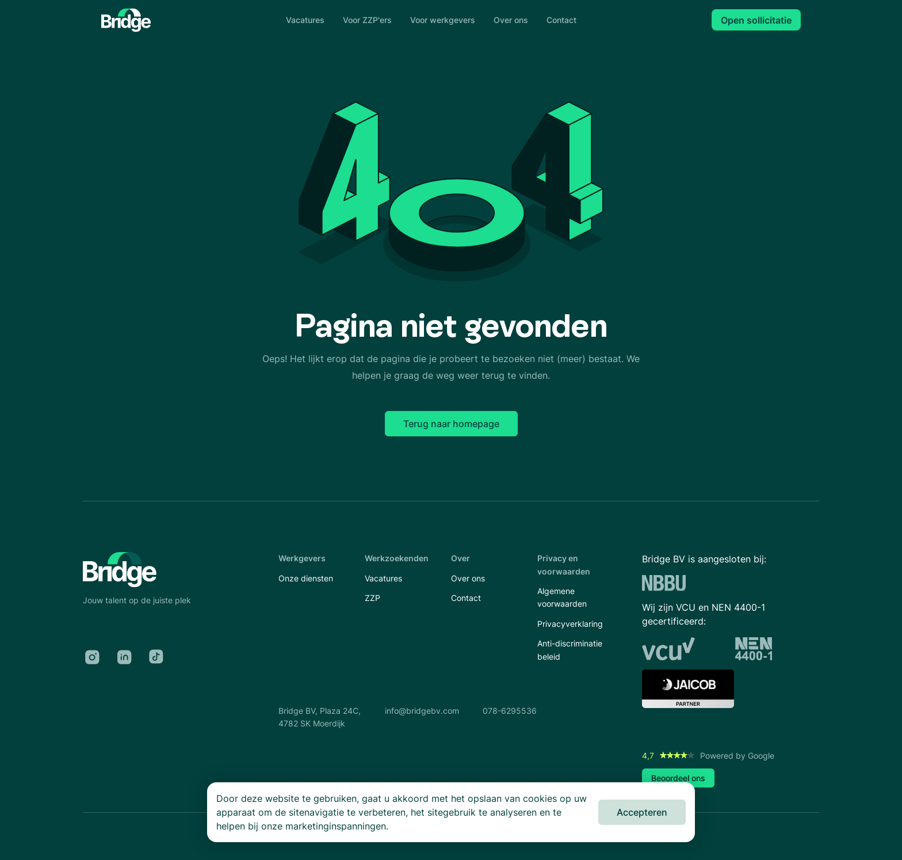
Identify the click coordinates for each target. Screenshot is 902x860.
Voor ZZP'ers (367, 20)
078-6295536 (510, 711)
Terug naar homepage (451, 423)
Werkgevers (302, 558)
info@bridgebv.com (422, 711)
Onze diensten (305, 578)
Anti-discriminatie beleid (569, 649)
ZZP (372, 598)
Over (460, 558)
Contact (561, 20)
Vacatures (305, 20)
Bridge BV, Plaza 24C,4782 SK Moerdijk (319, 717)
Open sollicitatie (756, 20)
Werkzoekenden (397, 558)
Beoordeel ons (678, 778)
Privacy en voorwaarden (563, 564)
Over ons (511, 20)
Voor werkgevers (442, 20)
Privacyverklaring (570, 624)
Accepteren (642, 812)
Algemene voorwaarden (562, 597)
